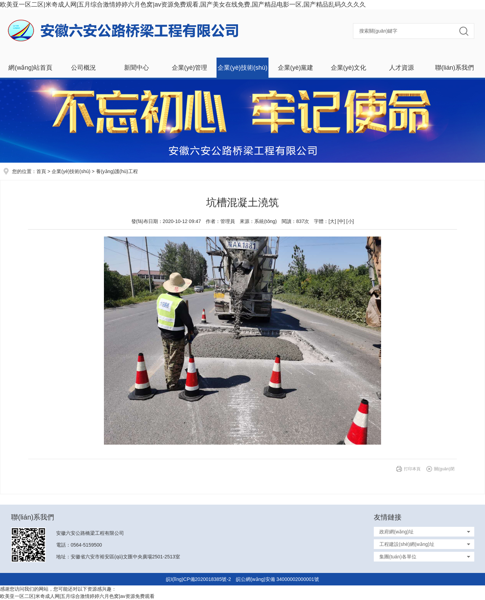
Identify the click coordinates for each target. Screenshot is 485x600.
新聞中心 (136, 67)
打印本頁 (412, 468)
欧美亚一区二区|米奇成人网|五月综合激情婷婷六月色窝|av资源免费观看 (77, 596)
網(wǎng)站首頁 (30, 67)
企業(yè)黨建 (296, 67)
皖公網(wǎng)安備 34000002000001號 (277, 579)
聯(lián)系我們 (454, 67)
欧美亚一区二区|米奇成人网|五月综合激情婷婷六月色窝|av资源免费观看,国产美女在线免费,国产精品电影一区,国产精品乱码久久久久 (183, 4)
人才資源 (401, 67)
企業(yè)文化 (349, 67)
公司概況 (83, 67)
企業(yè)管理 (190, 67)
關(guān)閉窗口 (444, 470)
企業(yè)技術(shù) (242, 67)
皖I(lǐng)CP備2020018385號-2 (198, 579)
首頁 (41, 171)
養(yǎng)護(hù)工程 (117, 171)
